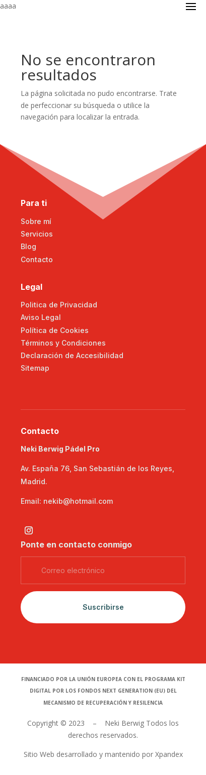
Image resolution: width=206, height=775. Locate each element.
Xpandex (169, 754)
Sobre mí (36, 221)
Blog (28, 246)
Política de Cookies (55, 330)
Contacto (37, 259)
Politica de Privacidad (59, 304)
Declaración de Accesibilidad (72, 355)
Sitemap (35, 368)
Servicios (37, 234)
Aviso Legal (41, 317)
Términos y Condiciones (63, 343)
